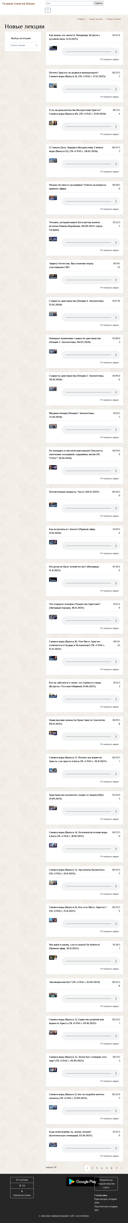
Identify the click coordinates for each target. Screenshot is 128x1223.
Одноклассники (22, 1193)
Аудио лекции (96, 19)
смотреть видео (109, 59)
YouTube (22, 1180)
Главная (81, 19)
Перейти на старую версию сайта (106, 1184)
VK (22, 1185)
